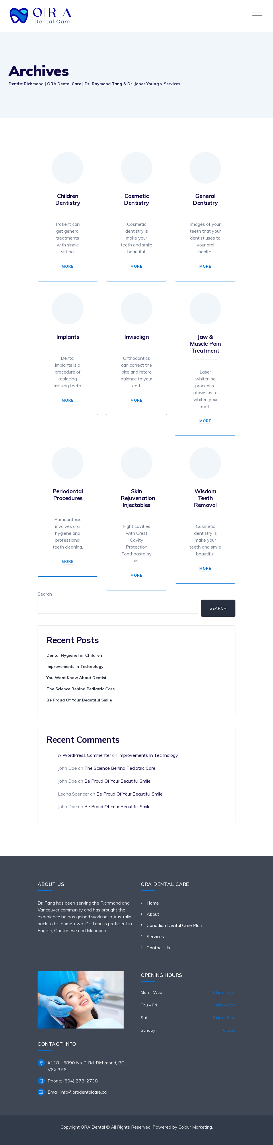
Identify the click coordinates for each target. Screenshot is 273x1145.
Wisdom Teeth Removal (205, 497)
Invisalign (136, 336)
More (68, 266)
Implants (67, 336)
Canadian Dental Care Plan (174, 925)
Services (155, 936)
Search (45, 594)
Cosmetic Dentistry (136, 199)
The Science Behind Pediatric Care (80, 688)
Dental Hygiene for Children (74, 655)
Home (153, 903)
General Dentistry (205, 199)
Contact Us (158, 947)
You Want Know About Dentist (76, 677)
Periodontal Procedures (67, 494)
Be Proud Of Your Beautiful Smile (79, 700)
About (153, 914)
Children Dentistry (67, 199)
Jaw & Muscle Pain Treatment (205, 343)
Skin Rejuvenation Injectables (138, 497)
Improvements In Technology (75, 666)
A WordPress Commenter (84, 755)
